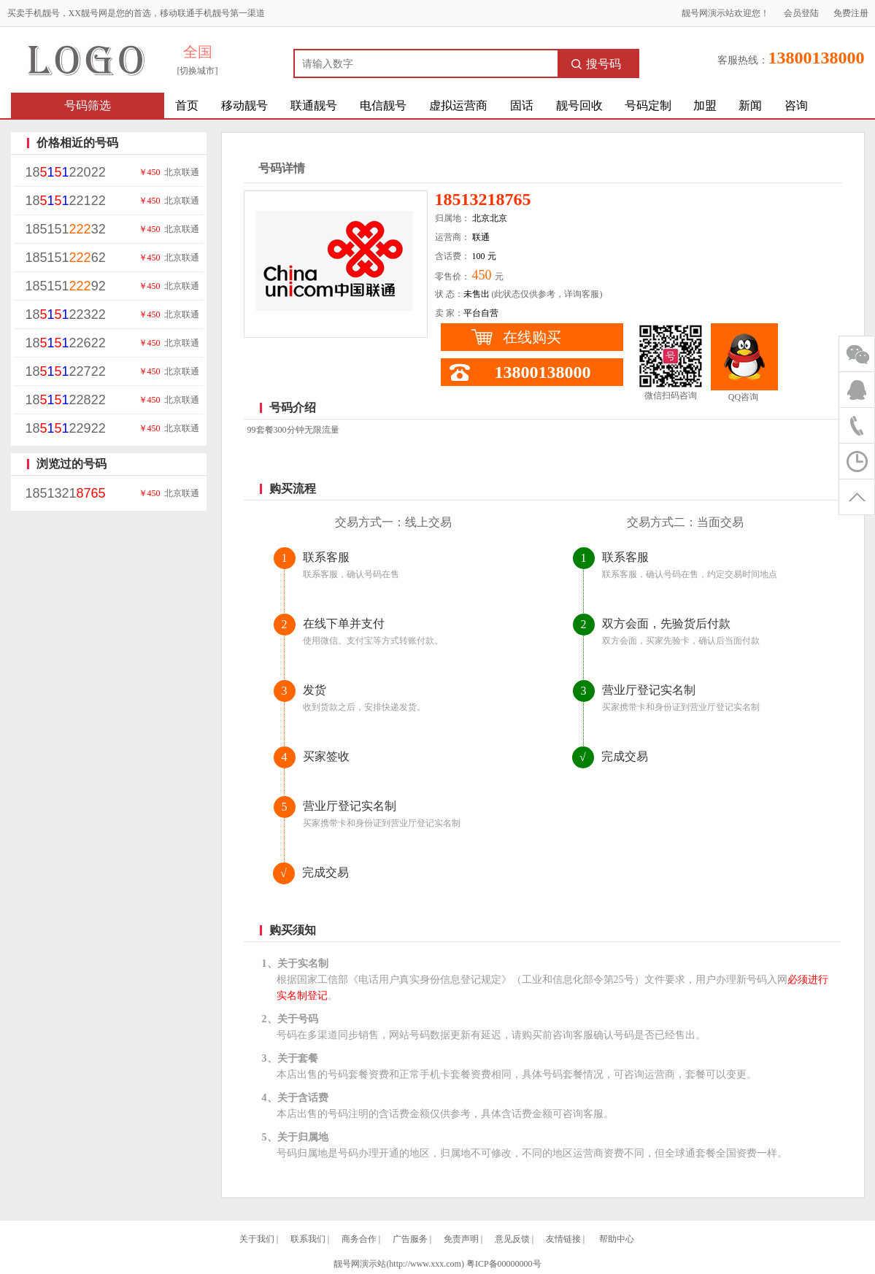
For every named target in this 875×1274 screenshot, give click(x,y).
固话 (521, 105)
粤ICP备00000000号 (503, 1264)
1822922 (66, 428)
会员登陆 (801, 13)
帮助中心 (616, 1239)
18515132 (66, 229)
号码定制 (648, 105)
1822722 (66, 371)
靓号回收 (579, 105)
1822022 (66, 172)
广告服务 (410, 1239)
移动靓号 (244, 105)
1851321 (66, 493)
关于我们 (256, 1239)
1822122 (66, 200)
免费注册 (850, 13)
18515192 (66, 286)
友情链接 (563, 1239)
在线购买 (532, 337)
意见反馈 (512, 1239)
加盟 (705, 105)
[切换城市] (197, 71)
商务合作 (359, 1239)
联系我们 (307, 1239)
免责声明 (461, 1239)
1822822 (66, 399)
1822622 (66, 343)
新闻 (750, 105)
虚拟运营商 (458, 105)
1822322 (66, 314)
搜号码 (596, 64)
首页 (186, 105)
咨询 (796, 105)
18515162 (66, 257)
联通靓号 (313, 105)
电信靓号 (383, 105)
